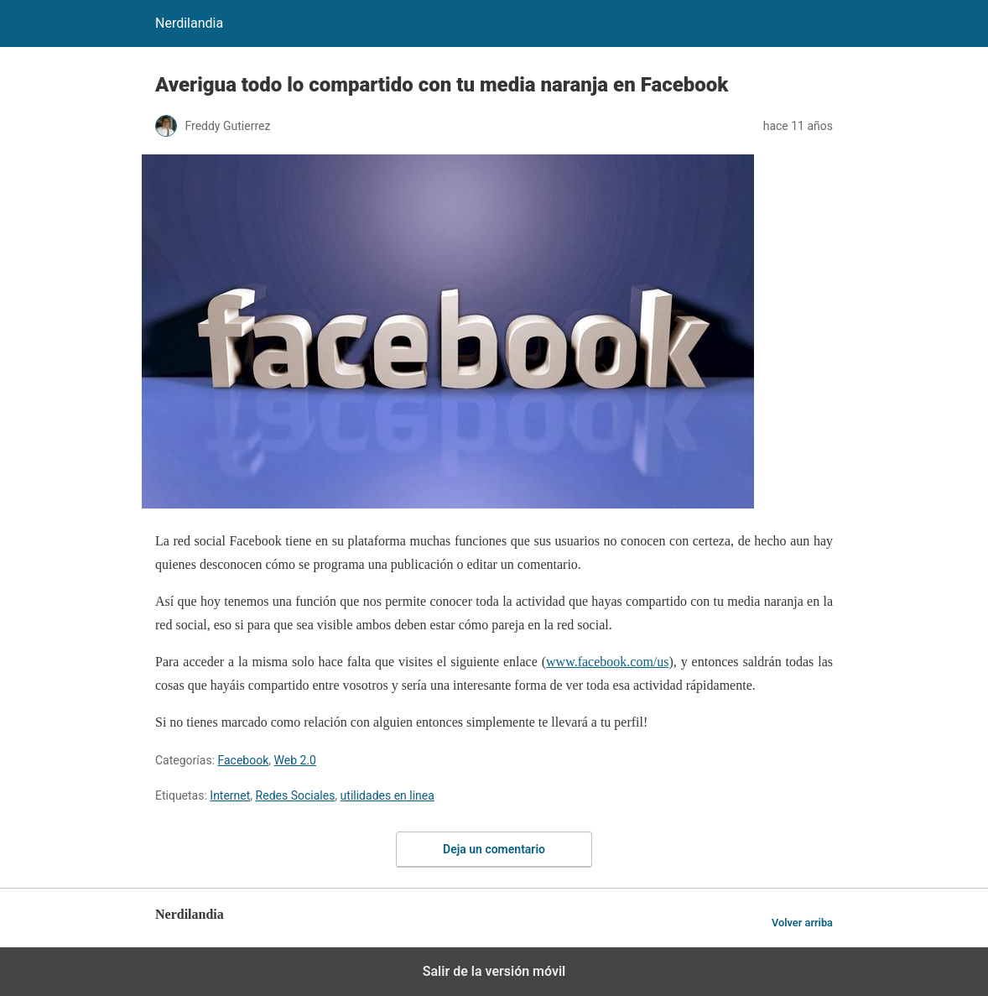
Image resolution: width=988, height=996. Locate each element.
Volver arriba (802, 922)
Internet (230, 795)
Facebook (243, 760)
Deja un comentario (494, 849)
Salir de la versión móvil (494, 971)
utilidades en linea (387, 795)
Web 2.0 (295, 760)
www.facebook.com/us (607, 661)
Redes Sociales (295, 795)
